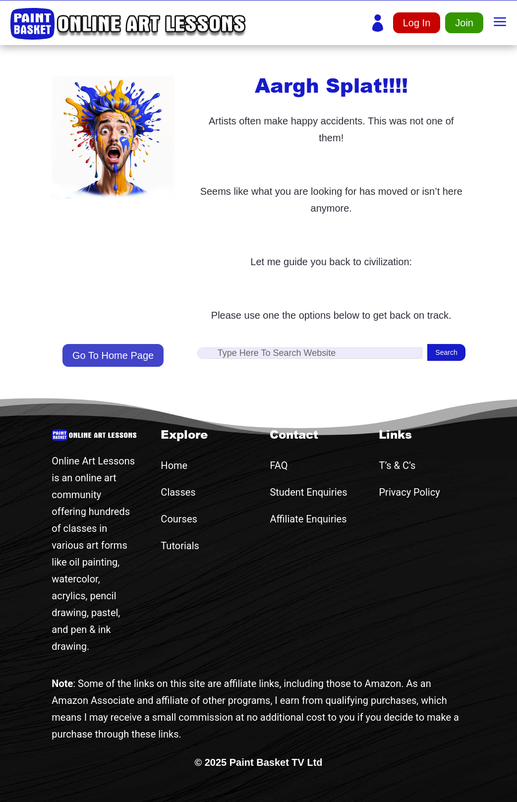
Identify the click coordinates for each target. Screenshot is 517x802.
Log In (417, 22)
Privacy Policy (409, 492)
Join (464, 22)
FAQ (278, 465)
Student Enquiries (308, 492)
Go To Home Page (113, 355)
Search (446, 352)
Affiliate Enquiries (308, 519)
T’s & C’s (397, 465)
